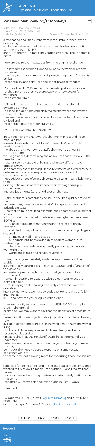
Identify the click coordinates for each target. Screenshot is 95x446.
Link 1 (6, 435)
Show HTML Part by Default (67, 34)
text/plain (8, 34)
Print (89, 34)
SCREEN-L (27, 6)
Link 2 (7, 438)
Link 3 (7, 441)
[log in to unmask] (29, 28)
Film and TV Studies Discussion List (45, 10)
